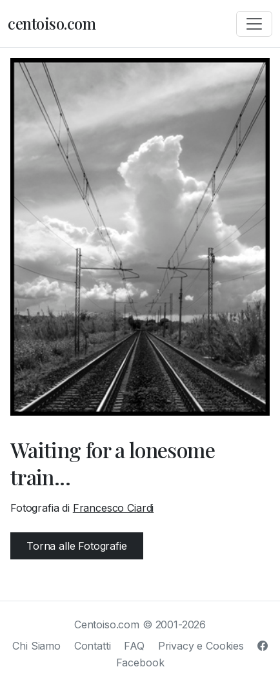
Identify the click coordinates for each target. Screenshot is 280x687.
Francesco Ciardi (113, 507)
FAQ (134, 645)
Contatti (92, 645)
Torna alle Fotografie (76, 545)
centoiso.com (51, 23)
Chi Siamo (36, 645)
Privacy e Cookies (201, 645)
